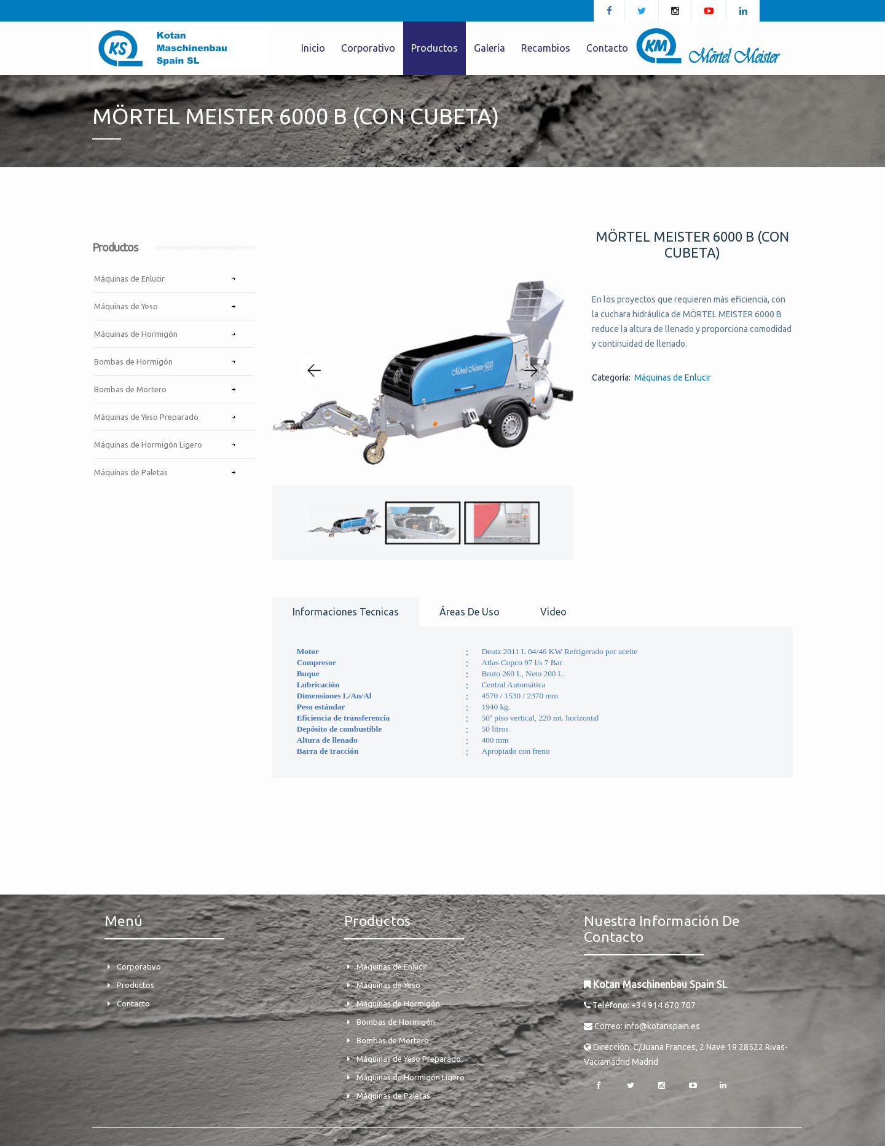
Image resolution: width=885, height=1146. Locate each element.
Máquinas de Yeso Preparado (146, 417)
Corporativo (368, 47)
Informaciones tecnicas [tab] (346, 611)
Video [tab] (553, 611)
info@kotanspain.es (662, 1026)
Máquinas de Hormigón (136, 334)
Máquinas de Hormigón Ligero (148, 444)
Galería (489, 47)
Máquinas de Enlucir (129, 278)
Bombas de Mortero (130, 389)
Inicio (313, 47)
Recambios (545, 47)
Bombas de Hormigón (133, 361)
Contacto (607, 47)
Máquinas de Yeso (126, 306)
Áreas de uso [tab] (469, 611)
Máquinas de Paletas (131, 472)
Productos (434, 47)
